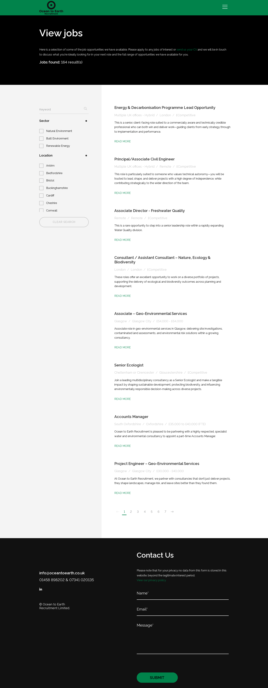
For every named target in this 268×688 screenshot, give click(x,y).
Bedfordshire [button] (54, 173)
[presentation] (158, 663)
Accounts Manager (131, 416)
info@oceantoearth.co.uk (62, 573)
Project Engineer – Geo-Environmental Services (156, 463)
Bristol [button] (50, 180)
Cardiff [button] (50, 195)
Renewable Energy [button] (58, 145)
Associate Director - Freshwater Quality (149, 210)
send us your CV (187, 49)
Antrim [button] (50, 165)
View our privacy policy (151, 580)
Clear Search (64, 222)
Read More (122, 141)
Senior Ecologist (128, 365)
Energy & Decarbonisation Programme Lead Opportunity (164, 107)
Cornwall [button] (51, 210)
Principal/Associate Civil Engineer (144, 159)
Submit (157, 677)
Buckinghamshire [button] (57, 188)
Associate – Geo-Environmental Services (150, 313)
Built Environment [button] (57, 138)
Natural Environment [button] (59, 131)
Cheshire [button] (51, 203)
